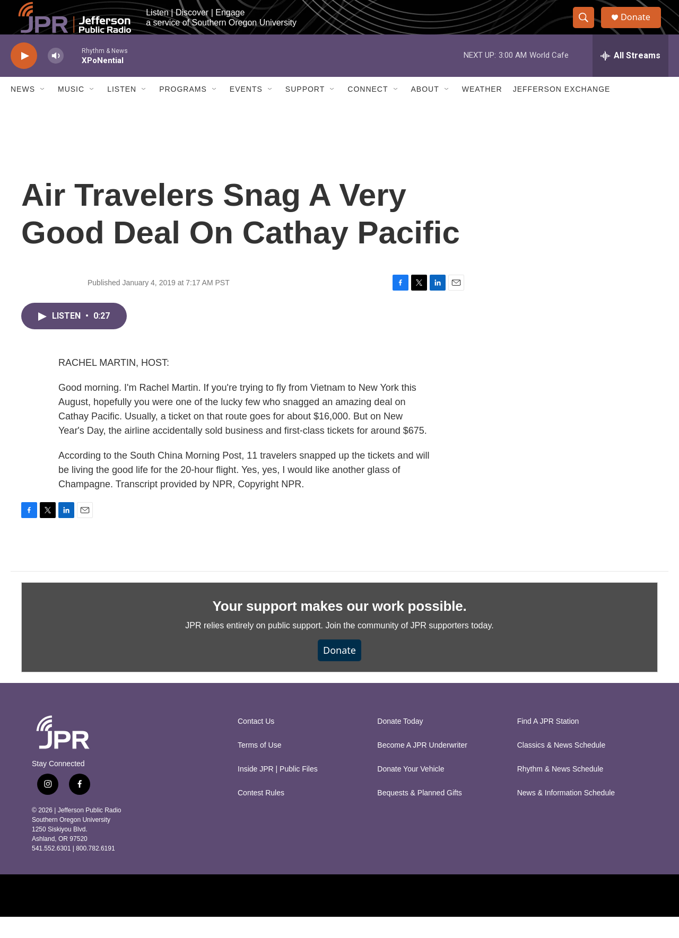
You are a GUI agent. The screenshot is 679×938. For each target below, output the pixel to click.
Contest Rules (261, 814)
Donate (641, 27)
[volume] (56, 77)
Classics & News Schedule (561, 766)
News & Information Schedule (566, 814)
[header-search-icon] (587, 28)
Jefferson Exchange (562, 110)
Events (246, 110)
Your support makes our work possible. (340, 627)
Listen (121, 110)
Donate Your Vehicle (410, 790)
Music (71, 110)
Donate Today (400, 743)
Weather (482, 110)
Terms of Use (259, 766)
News (23, 110)
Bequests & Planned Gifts (419, 814)
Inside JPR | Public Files (278, 790)
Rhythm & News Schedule (560, 790)
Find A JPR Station (548, 743)
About (425, 110)
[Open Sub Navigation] (43, 110)
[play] (23, 77)
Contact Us (256, 743)
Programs (183, 110)
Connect (367, 110)
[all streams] (630, 77)
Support (305, 110)
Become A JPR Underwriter (422, 766)
